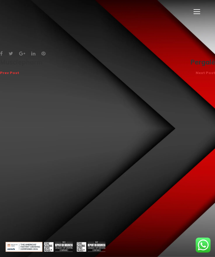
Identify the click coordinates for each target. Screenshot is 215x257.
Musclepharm (21, 67)
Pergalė (202, 67)
